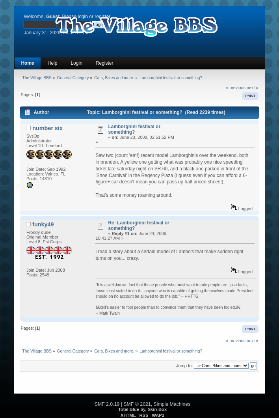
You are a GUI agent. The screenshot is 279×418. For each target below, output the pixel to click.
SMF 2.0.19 (107, 404)
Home (27, 63)
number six (47, 128)
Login (76, 63)
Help (53, 63)
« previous (236, 87)
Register (104, 63)
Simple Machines (172, 404)
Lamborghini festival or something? (134, 129)
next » (252, 87)
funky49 (43, 224)
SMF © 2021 (137, 404)
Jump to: (184, 365)
